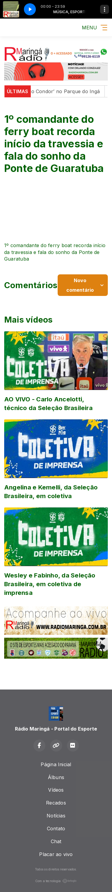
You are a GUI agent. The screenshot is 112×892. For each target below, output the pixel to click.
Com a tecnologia (56, 881)
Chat (56, 841)
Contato (56, 828)
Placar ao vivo (56, 854)
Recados (56, 803)
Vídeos (56, 790)
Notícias (56, 816)
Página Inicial (56, 764)
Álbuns (56, 777)
